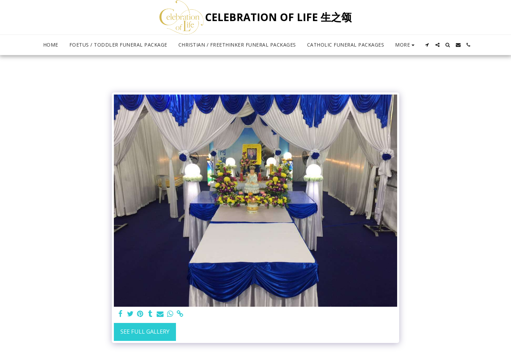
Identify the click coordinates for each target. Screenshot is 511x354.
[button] (427, 44)
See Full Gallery (144, 331)
